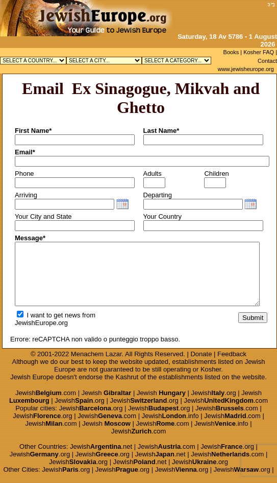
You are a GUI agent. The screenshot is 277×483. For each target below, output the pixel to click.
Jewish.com (45, 393)
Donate (201, 354)
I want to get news (48, 315)
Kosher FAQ (258, 52)
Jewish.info (170, 416)
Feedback (231, 354)
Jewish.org (213, 393)
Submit (252, 317)
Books (231, 52)
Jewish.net (101, 446)
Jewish (107, 393)
